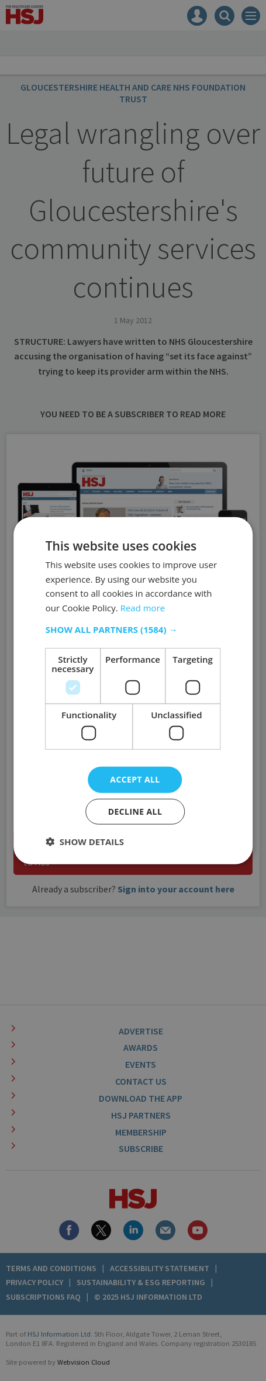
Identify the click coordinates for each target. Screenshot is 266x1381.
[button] (133, 629)
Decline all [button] (135, 811)
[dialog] (133, 690)
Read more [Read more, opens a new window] (142, 608)
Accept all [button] (135, 779)
